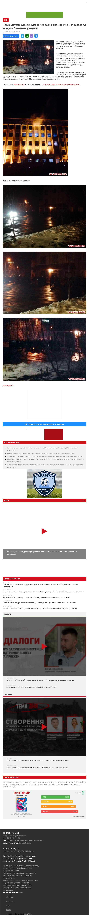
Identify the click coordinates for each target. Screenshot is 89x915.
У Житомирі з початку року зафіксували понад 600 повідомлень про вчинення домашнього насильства (39, 603)
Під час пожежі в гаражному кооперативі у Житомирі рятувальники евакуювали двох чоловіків (41, 453)
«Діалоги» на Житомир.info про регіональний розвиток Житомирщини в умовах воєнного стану (40, 680)
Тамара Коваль (25, 843)
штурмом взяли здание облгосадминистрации (61, 84)
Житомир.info (19, 84)
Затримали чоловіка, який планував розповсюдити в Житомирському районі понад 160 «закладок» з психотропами (43, 592)
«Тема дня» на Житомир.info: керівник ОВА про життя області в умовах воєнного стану (37, 760)
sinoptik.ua (28, 914)
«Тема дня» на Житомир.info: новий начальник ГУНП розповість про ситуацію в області (37, 767)
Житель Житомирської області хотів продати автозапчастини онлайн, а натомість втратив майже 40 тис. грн (45, 456)
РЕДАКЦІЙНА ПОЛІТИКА (13, 892)
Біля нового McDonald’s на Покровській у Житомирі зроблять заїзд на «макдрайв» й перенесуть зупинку (40, 608)
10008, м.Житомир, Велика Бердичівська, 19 (27, 840)
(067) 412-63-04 (27, 851)
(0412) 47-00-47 (13, 851)
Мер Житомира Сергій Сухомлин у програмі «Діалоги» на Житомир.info (31, 687)
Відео (6, 500)
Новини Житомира (12, 579)
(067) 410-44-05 (13, 838)
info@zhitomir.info (18, 835)
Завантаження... (10, 36)
